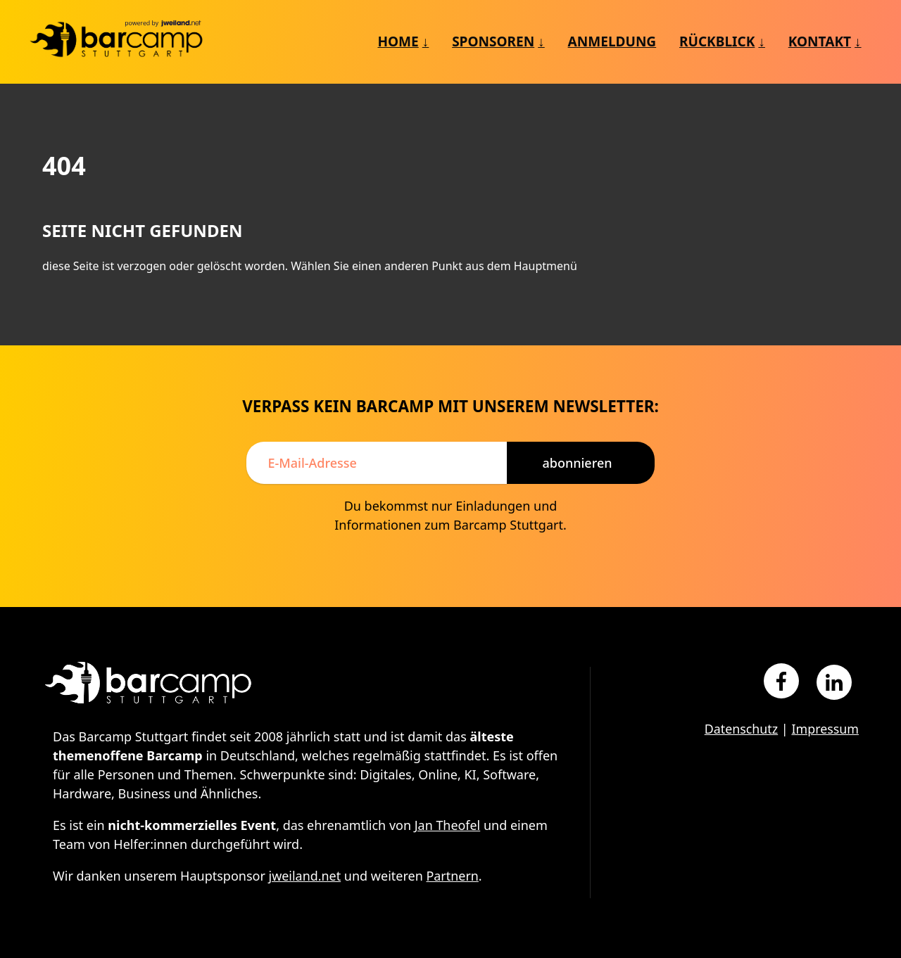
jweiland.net (305, 875)
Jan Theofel (448, 825)
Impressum (825, 728)
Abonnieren (577, 462)
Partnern (453, 875)
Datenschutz (740, 728)
